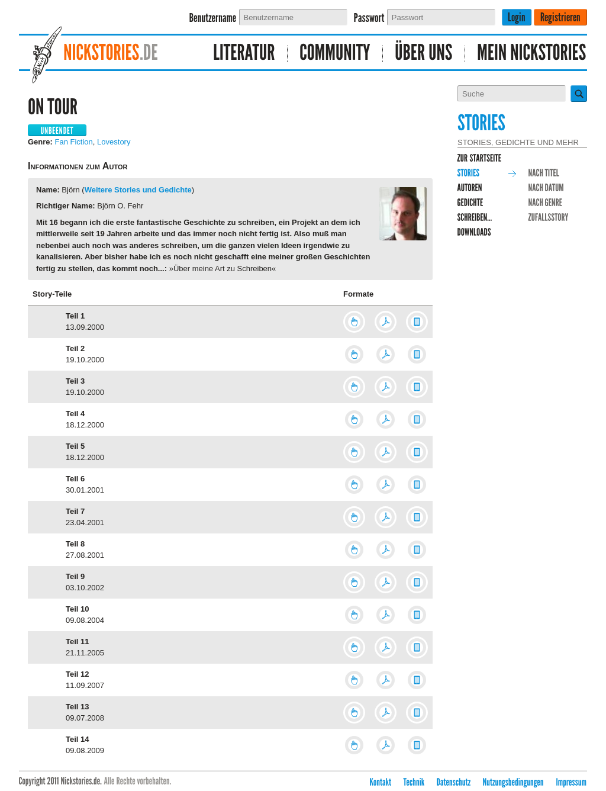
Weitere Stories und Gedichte (138, 189)
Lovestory (113, 141)
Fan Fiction (74, 141)
